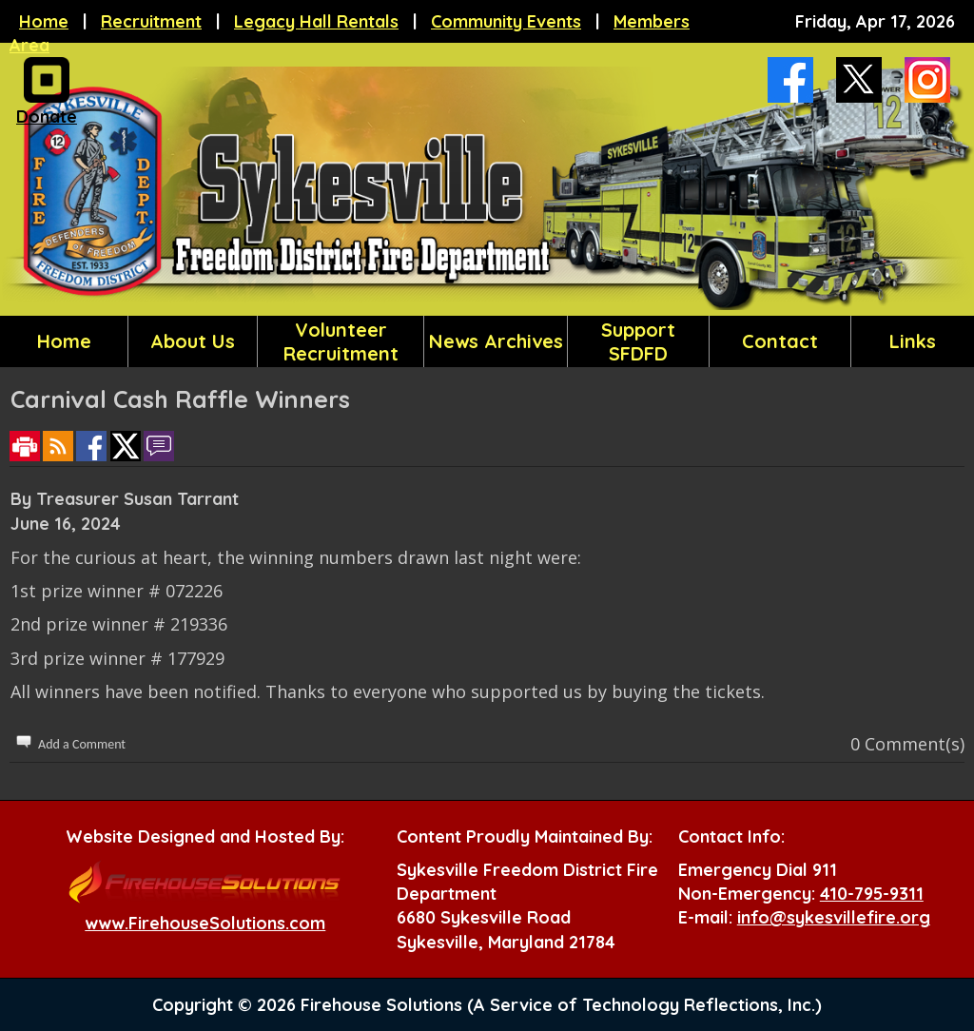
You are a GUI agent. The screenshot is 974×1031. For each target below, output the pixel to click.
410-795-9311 (872, 894)
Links (912, 341)
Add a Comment (82, 744)
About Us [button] (192, 341)
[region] (487, 341)
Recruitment (151, 21)
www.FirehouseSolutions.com (205, 923)
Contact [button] (780, 341)
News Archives (496, 341)
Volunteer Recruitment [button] (341, 341)
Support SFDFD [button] (638, 341)
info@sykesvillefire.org (833, 917)
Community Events (506, 21)
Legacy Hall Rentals (316, 21)
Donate (46, 111)
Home (43, 21)
